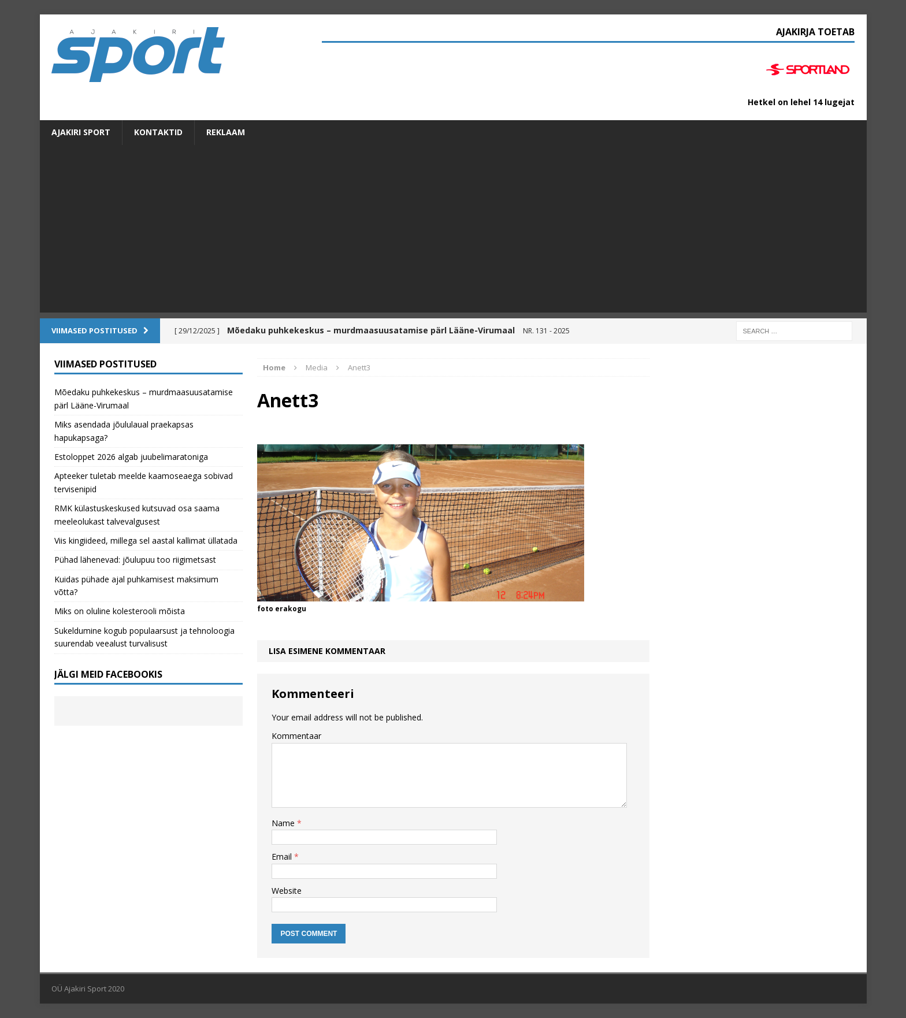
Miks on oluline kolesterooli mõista (119, 610)
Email (283, 856)
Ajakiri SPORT (80, 132)
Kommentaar (296, 735)
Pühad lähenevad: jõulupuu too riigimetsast (135, 559)
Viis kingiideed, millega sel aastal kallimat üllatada (145, 540)
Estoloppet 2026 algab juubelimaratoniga (131, 456)
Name (284, 823)
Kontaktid (158, 132)
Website (287, 890)
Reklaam (225, 132)
